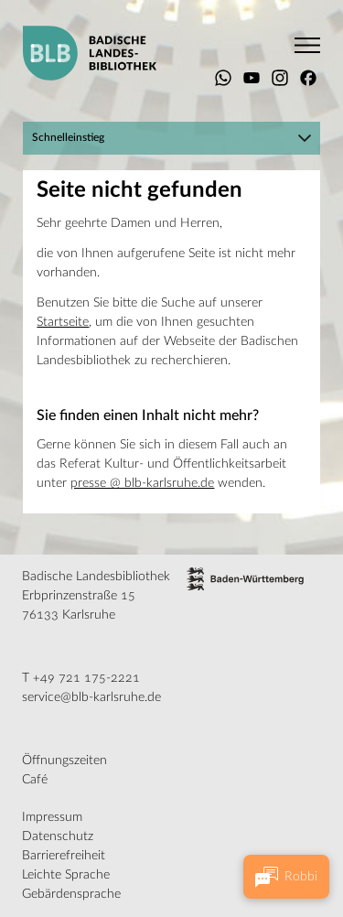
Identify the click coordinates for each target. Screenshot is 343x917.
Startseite (63, 322)
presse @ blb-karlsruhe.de (142, 483)
